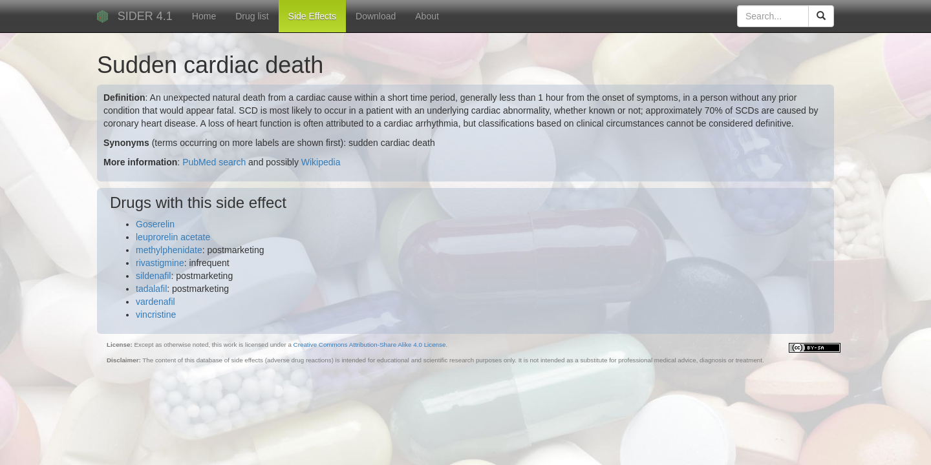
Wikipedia (321, 162)
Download (376, 16)
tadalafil (151, 289)
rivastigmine (160, 263)
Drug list (251, 16)
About (427, 16)
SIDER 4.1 (145, 16)
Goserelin (155, 224)
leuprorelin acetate (173, 237)
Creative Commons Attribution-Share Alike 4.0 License (370, 344)
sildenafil (153, 276)
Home (204, 16)
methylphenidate (169, 250)
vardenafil (155, 301)
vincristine (156, 314)
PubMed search (214, 162)
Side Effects (312, 16)
